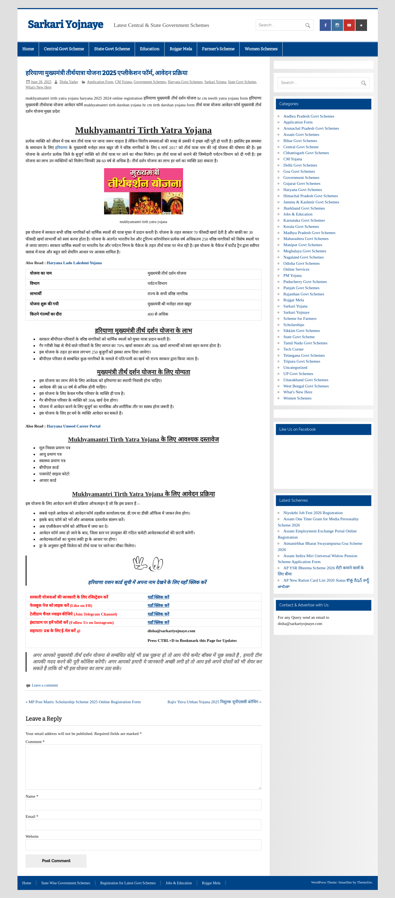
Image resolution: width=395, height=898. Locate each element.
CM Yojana (123, 82)
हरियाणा (61, 147)
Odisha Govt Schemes (301, 263)
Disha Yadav (68, 82)
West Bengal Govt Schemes (306, 386)
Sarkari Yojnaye (65, 24)
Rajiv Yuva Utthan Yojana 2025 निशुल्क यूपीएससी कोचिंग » (214, 701)
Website (32, 836)
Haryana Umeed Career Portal (74, 426)
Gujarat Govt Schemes (302, 183)
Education (149, 49)
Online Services (296, 269)
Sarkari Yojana (215, 82)
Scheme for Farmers (299, 318)
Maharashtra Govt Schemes (306, 238)
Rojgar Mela (181, 49)
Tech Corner (293, 349)
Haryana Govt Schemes (185, 82)
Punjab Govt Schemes (301, 287)
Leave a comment (45, 685)
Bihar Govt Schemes (300, 140)
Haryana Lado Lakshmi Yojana (75, 262)
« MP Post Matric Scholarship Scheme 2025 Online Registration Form (83, 701)
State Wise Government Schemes (65, 883)
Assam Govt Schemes (301, 134)
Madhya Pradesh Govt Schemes (309, 232)
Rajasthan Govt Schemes (303, 294)
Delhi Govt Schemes (300, 165)
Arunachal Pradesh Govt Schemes (311, 128)
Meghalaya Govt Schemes (304, 251)
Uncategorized (295, 367)
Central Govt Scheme (64, 49)
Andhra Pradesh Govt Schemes (308, 116)
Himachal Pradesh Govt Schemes (310, 195)
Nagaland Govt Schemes (303, 257)
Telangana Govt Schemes (304, 355)
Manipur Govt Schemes (302, 244)
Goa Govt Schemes (299, 171)
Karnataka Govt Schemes (304, 220)
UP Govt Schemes (298, 373)
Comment (35, 742)
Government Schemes (150, 82)
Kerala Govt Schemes (301, 226)
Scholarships (293, 324)
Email (32, 816)
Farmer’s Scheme (218, 49)
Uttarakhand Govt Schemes (305, 379)
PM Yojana (292, 275)
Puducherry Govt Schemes (305, 281)
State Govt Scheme (112, 49)
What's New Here (39, 87)
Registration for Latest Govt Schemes (128, 883)
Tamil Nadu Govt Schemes (305, 343)
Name (32, 796)
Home (28, 49)
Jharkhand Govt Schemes (304, 208)
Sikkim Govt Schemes (301, 330)
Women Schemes (261, 49)
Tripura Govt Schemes (301, 361)
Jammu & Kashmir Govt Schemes (311, 202)
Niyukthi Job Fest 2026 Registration (313, 512)
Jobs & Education (297, 214)
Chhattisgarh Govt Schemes (306, 152)
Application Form (100, 82)
